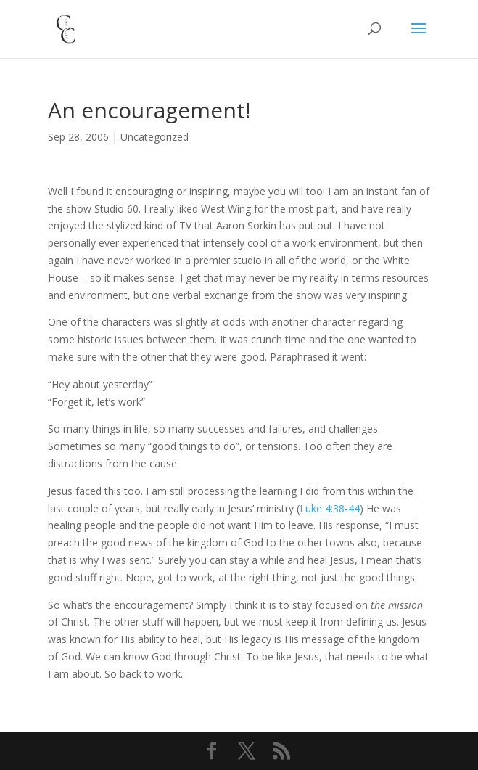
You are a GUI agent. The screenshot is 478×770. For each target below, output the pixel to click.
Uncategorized (154, 137)
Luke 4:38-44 (330, 508)
